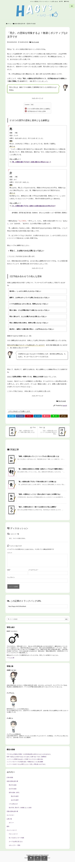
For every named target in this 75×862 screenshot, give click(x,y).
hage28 (64, 405)
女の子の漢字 (15, 800)
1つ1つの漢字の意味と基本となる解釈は (39, 108)
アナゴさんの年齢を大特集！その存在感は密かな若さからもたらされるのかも (29, 754)
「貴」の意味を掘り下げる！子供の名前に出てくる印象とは (36, 481)
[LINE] (55, 416)
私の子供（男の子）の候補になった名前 (20, 807)
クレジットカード (12, 830)
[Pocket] (46, 416)
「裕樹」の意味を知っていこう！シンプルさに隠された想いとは (38, 456)
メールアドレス (33, 570)
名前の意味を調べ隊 (19, 23)
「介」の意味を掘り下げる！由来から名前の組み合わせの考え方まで (33, 206)
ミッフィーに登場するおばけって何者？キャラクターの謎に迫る (25, 759)
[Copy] (63, 416)
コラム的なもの (13, 804)
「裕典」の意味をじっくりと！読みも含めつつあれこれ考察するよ (38, 494)
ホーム (9, 23)
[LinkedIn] (38, 416)
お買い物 (9, 819)
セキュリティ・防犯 (14, 845)
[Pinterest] (29, 416)
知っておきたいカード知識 (16, 837)
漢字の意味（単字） (14, 792)
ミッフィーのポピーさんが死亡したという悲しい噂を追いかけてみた (26, 764)
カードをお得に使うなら (16, 841)
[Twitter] (11, 416)
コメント (9, 552)
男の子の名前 (31, 23)
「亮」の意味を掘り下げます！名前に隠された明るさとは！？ (31, 162)
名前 (9, 570)
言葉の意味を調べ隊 (12, 811)
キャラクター (10, 815)
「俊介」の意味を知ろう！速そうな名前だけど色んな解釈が (36, 507)
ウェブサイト (11, 577)
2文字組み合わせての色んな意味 (37, 111)
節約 (8, 826)
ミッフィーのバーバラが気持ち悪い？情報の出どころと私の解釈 (25, 761)
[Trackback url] (37, 606)
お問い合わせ (55, 1)
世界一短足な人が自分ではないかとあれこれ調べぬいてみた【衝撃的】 (27, 756)
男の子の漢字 (15, 796)
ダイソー (11, 822)
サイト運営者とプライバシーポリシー (40, 1)
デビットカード (13, 834)
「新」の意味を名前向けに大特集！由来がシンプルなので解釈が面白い (40, 469)
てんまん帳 (11, 657)
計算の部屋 (10, 777)
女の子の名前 (12, 788)
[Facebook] (20, 416)
